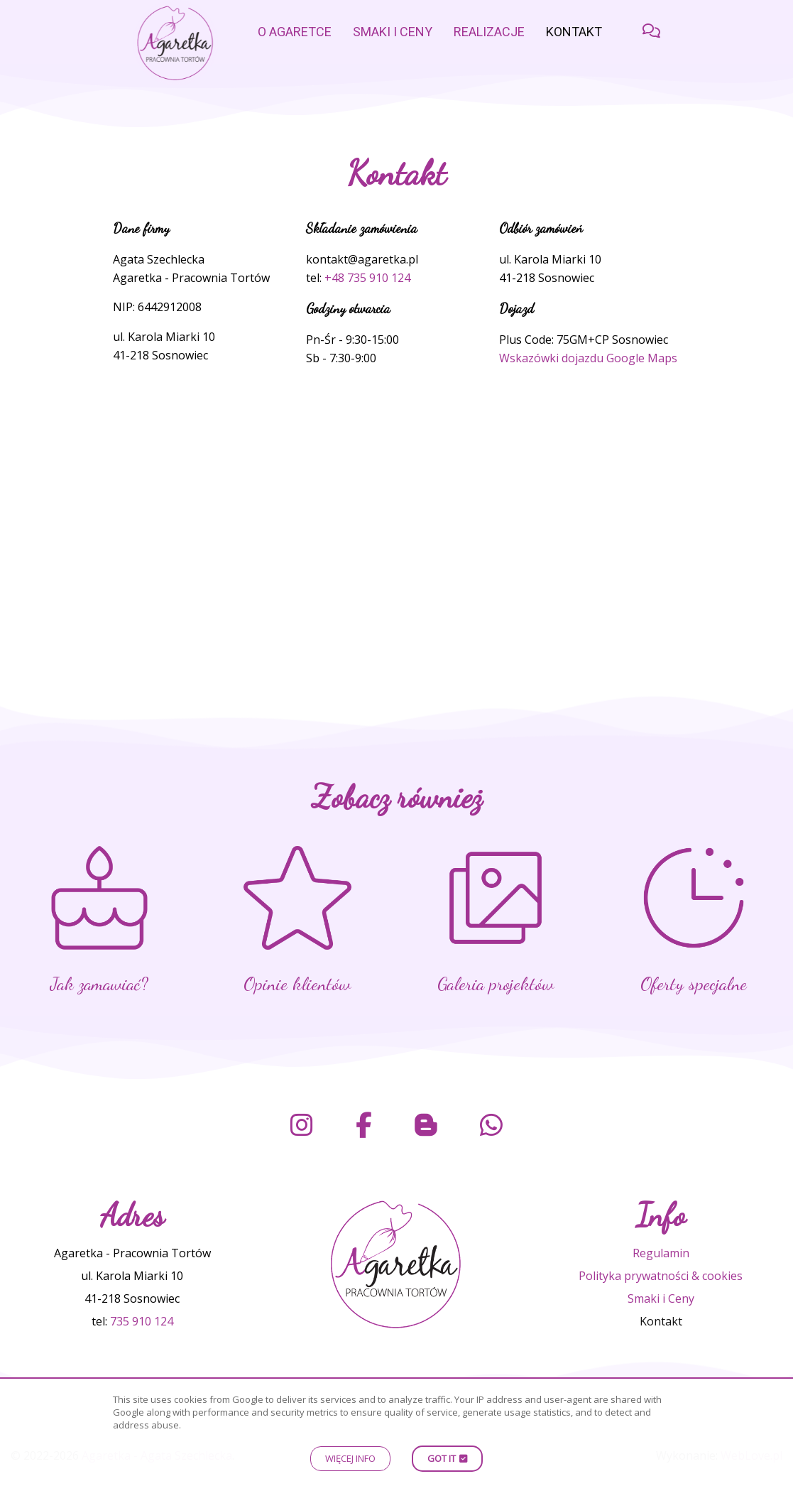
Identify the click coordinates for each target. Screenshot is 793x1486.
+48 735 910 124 (367, 278)
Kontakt (574, 31)
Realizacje (489, 31)
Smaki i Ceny (392, 31)
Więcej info (350, 1458)
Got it (441, 1458)
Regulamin (661, 1253)
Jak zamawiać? (99, 983)
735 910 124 (141, 1321)
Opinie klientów (297, 983)
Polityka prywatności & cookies (661, 1276)
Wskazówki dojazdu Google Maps (588, 358)
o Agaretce (295, 31)
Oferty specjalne (693, 983)
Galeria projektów (495, 983)
